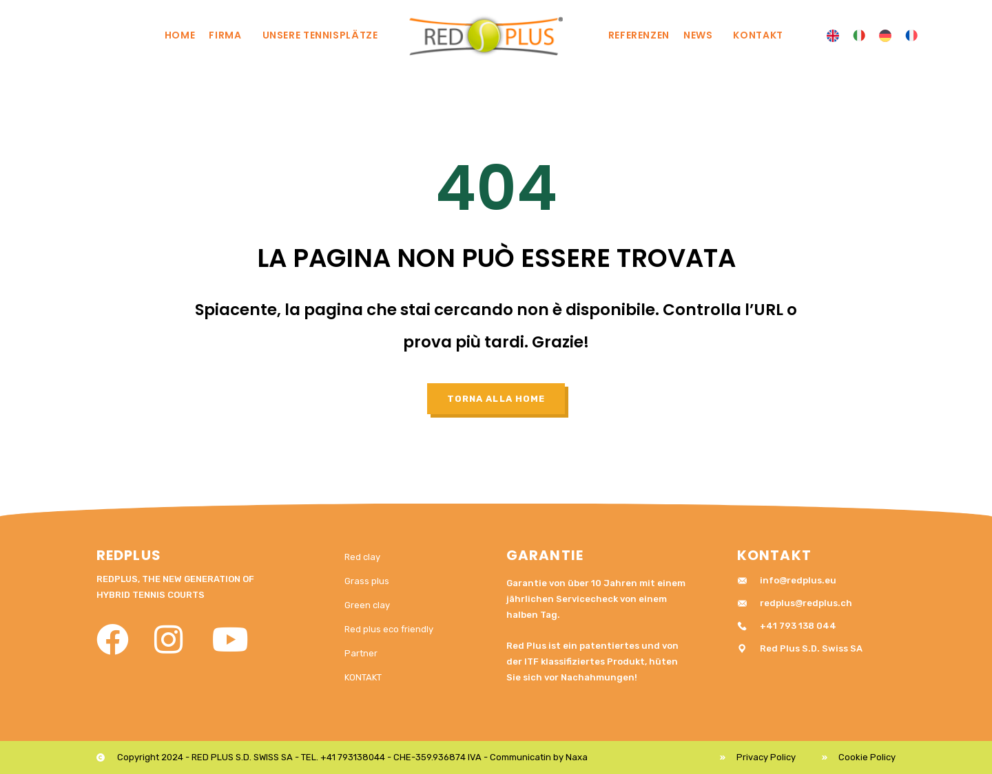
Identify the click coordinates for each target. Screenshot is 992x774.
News (701, 35)
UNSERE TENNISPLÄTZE (323, 35)
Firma (228, 35)
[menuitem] (833, 36)
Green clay (367, 605)
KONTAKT (758, 35)
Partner (361, 653)
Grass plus (366, 581)
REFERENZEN (639, 35)
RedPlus (128, 555)
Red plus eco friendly (388, 629)
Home (180, 35)
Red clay (362, 557)
